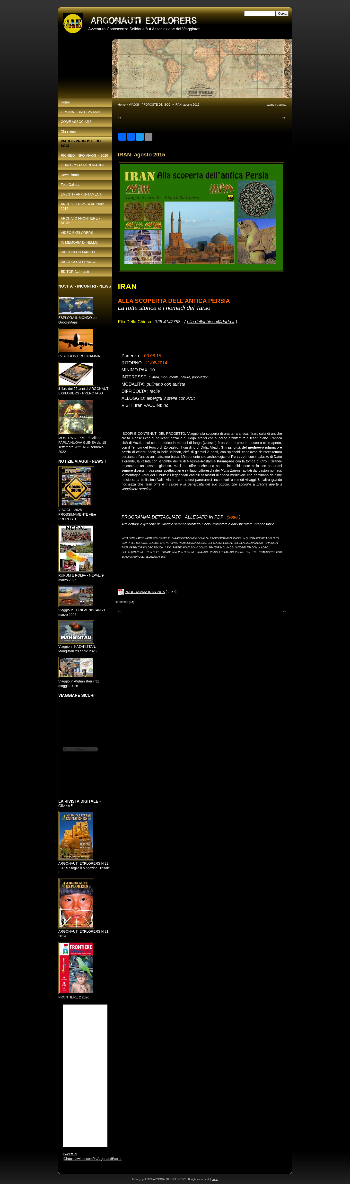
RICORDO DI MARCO (78, 252)
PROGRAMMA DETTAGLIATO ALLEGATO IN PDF (172, 517)
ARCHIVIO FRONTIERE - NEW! (80, 220)
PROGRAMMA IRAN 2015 (145, 592)
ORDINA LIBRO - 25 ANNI (81, 112)
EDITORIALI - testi (75, 271)
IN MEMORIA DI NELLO (79, 242)
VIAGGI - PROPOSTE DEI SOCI (150, 104)
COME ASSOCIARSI (77, 122)
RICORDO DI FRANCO (78, 262)
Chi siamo (68, 131)
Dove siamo (70, 175)
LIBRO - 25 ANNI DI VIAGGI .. (83, 165)
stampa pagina (276, 104)
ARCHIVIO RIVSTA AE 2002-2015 (83, 206)
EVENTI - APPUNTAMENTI (81, 194)
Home (122, 104)
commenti (121, 602)
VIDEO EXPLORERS (77, 233)
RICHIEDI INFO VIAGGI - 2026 (84, 155)
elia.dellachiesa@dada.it (210, 321)
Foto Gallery (70, 185)
